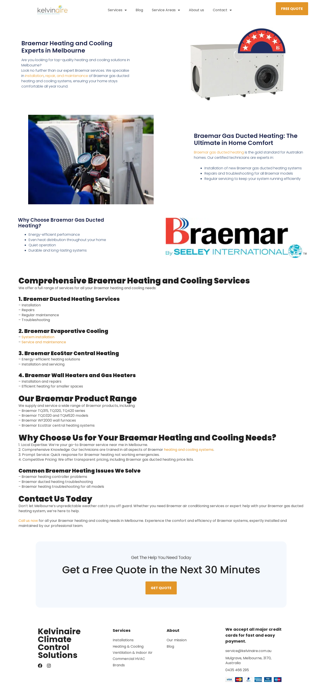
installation (34, 78)
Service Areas (166, 10)
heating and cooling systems (188, 452)
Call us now (28, 523)
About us (196, 10)
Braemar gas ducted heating (219, 155)
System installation (38, 339)
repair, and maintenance (66, 78)
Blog (139, 10)
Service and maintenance (44, 344)
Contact (222, 10)
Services (117, 10)
